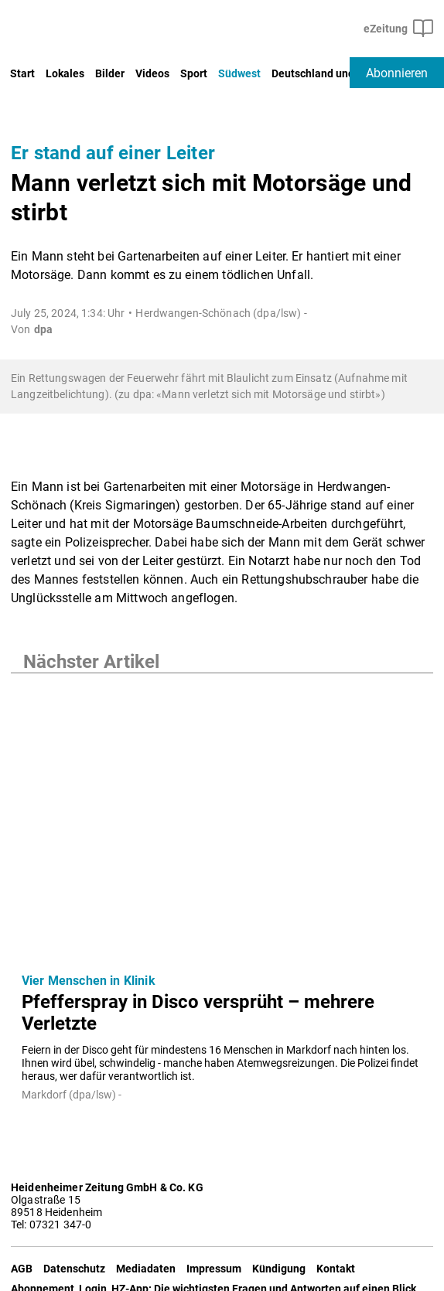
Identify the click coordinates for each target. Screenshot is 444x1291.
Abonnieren (397, 73)
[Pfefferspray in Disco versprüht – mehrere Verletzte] (222, 817)
